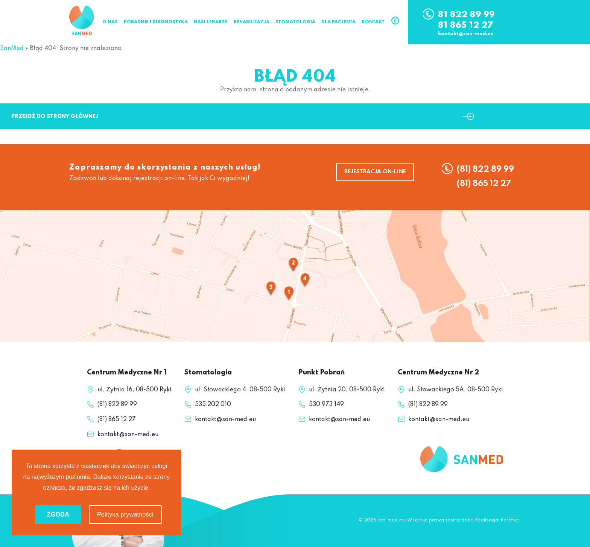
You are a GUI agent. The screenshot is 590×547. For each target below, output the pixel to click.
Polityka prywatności (125, 514)
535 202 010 (213, 405)
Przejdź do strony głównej (54, 116)
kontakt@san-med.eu (466, 34)
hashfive (510, 520)
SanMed (12, 48)
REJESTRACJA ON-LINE (375, 171)
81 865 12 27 (465, 25)
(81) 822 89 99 (485, 169)
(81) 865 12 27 (484, 184)
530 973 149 (326, 405)
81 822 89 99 (466, 15)
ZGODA (58, 514)
